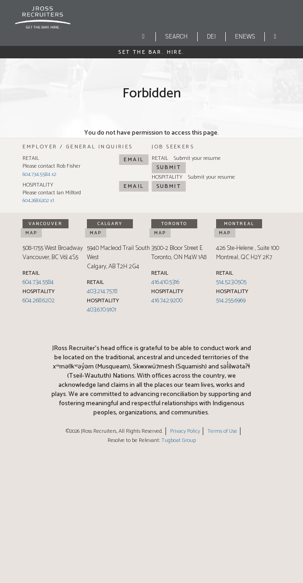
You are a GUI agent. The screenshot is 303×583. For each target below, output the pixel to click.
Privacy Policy (185, 431)
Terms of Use (222, 431)
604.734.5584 (38, 282)
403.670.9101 (101, 310)
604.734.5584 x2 (39, 174)
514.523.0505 (231, 282)
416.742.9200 (167, 300)
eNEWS (245, 36)
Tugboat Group (178, 440)
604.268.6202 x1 (38, 200)
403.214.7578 (102, 291)
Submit (168, 167)
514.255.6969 (231, 300)
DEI (211, 36)
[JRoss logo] (42, 22)
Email (134, 159)
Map (31, 233)
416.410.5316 (165, 282)
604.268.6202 (39, 300)
